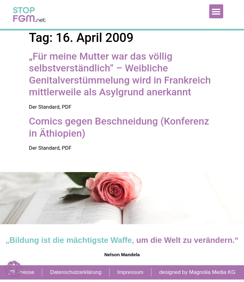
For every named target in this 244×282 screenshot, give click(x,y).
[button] (216, 11)
